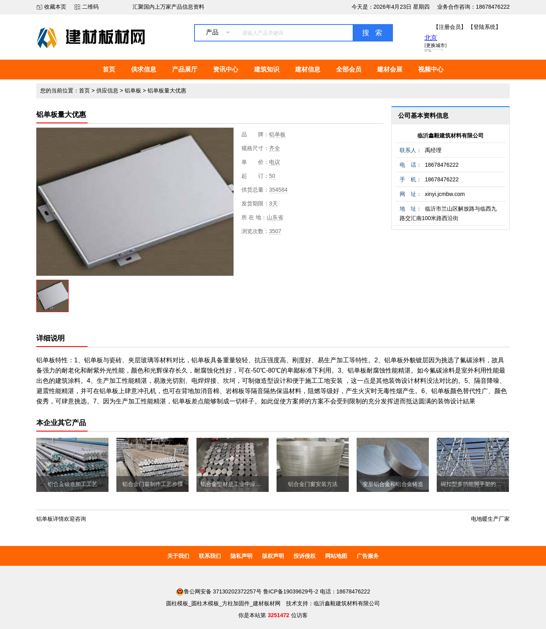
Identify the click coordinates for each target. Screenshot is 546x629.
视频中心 (430, 69)
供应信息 (107, 90)
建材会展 (389, 69)
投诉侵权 (305, 556)
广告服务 (368, 556)
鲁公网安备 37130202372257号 (219, 591)
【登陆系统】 (484, 27)
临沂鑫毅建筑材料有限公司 (450, 135)
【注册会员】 (449, 27)
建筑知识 (266, 69)
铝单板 (133, 90)
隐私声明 (241, 556)
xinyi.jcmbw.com (445, 194)
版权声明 (273, 556)
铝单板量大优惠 (167, 90)
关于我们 (178, 556)
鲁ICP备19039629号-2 (290, 591)
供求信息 (143, 69)
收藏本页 (55, 7)
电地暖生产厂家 (490, 519)
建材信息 (307, 69)
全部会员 (348, 69)
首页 (109, 69)
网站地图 (336, 556)
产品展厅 (184, 69)
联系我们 (210, 556)
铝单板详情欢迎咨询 (61, 519)
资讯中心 (225, 69)
